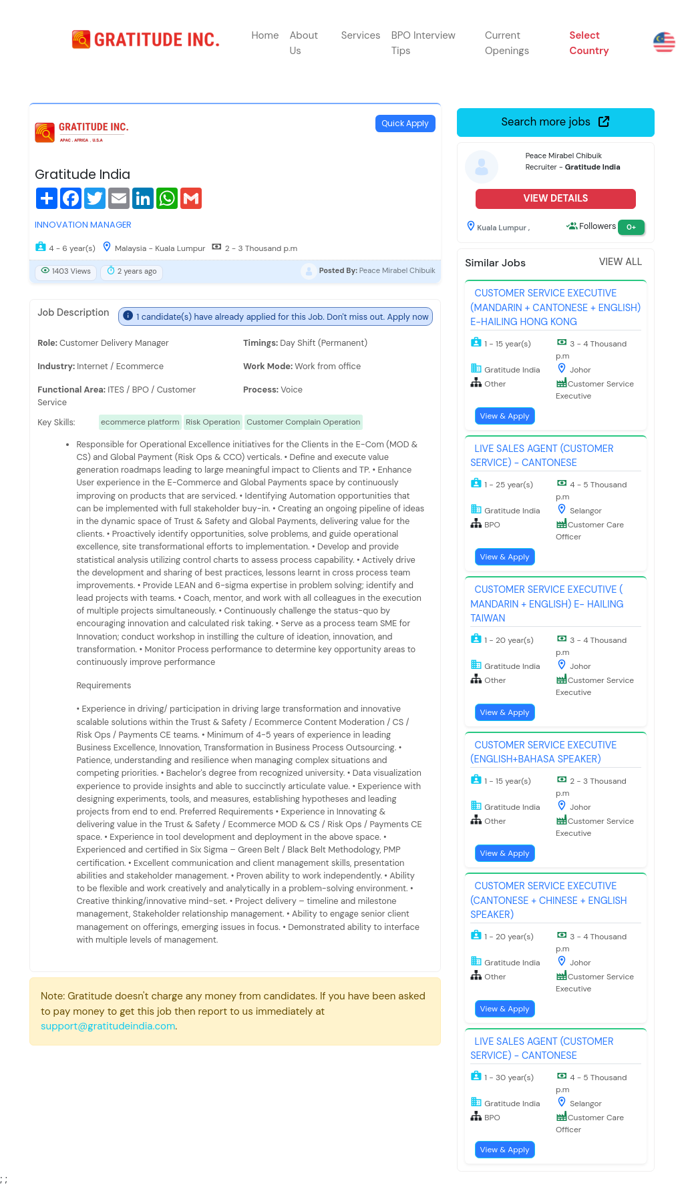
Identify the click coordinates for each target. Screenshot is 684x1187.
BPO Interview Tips (423, 43)
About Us (303, 43)
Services (361, 35)
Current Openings (507, 43)
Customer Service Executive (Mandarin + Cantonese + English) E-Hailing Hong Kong (555, 307)
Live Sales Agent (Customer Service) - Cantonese (541, 456)
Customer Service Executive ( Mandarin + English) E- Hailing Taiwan (546, 603)
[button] (610, 43)
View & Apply (504, 416)
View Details (555, 198)
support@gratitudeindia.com (108, 1026)
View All (621, 262)
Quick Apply (405, 123)
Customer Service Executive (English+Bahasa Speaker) (543, 752)
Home (265, 35)
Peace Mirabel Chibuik (397, 271)
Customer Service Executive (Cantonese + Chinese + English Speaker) (548, 900)
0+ (631, 227)
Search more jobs (556, 122)
